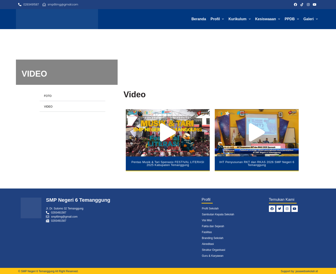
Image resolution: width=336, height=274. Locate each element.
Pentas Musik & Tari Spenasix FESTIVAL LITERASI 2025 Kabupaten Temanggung (167, 163)
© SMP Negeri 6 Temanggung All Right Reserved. (48, 271)
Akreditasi (208, 244)
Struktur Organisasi (213, 249)
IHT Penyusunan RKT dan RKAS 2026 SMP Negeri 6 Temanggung (256, 163)
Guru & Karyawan (212, 255)
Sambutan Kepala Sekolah (218, 214)
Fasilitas (207, 232)
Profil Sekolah (210, 208)
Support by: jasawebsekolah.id (299, 271)
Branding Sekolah (212, 238)
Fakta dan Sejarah (213, 226)
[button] (168, 132)
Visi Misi (207, 220)
